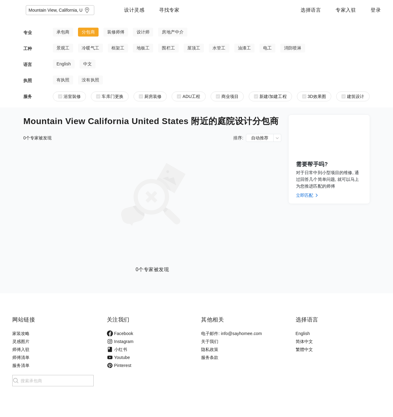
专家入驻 (346, 10)
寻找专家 (207, 10)
